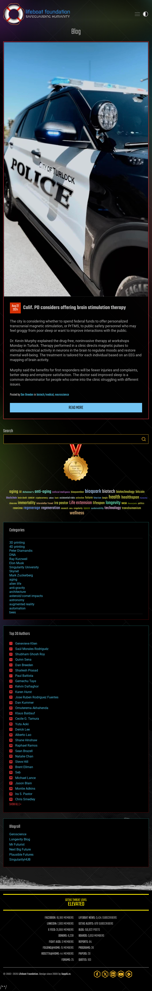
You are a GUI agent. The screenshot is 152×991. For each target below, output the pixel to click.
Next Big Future (20, 849)
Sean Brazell (24, 751)
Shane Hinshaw (26, 740)
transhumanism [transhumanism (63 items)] (131, 508)
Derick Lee (22, 729)
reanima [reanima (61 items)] (18, 508)
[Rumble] (129, 974)
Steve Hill (21, 762)
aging (13, 579)
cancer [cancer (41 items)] (31, 498)
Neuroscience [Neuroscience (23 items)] (132, 504)
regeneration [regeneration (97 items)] (50, 508)
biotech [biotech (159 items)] (108, 491)
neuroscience (62, 394)
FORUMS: (66, 960)
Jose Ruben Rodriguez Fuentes (36, 697)
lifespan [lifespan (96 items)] (99, 503)
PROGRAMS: (85, 947)
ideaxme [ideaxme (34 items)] (13, 503)
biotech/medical (45, 394)
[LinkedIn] (113, 974)
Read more (76, 407)
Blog (76, 32)
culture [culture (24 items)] (51, 498)
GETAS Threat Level (76, 903)
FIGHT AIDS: (55, 942)
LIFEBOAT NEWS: (87, 917)
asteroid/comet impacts (26, 596)
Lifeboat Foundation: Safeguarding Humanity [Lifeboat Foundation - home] (66, 14)
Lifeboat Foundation (28, 974)
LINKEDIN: (52, 923)
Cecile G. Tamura (27, 718)
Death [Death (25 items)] (57, 498)
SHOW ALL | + (15, 804)
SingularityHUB (19, 859)
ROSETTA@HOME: (50, 953)
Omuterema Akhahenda (31, 708)
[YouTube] (121, 974)
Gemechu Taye (25, 681)
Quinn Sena (23, 659)
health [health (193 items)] (114, 497)
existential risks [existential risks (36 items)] (67, 498)
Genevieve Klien (26, 643)
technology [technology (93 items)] (112, 508)
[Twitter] (105, 974)
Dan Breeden (27, 394)
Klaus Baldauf (25, 713)
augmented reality (21, 604)
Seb (18, 772)
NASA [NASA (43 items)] (124, 503)
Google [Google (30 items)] (105, 498)
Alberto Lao (23, 735)
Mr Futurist (17, 844)
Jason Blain (23, 783)
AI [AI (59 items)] (20, 492)
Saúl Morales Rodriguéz (31, 649)
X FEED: (52, 930)
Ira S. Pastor (23, 794)
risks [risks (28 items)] (71, 508)
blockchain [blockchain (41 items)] (11, 498)
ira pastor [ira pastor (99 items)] (61, 503)
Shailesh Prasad (26, 670)
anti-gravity (17, 588)
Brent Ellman (24, 767)
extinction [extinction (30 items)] (80, 498)
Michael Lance (25, 778)
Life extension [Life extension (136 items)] (80, 502)
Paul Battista (24, 676)
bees (12, 612)
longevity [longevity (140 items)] (113, 502)
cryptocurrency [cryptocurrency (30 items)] (42, 498)
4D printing (17, 547)
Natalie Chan (24, 756)
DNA (12, 555)
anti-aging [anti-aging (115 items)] (43, 491)
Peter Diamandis (20, 551)
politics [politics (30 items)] (141, 503)
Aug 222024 (15, 307)
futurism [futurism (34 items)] (97, 498)
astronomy (16, 600)
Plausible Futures (21, 854)
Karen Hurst (23, 692)
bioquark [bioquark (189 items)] (93, 491)
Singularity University (24, 567)
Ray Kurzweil (18, 559)
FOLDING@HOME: (51, 947)
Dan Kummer (24, 702)
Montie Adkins (25, 788)
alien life (15, 584)
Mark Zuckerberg (21, 575)
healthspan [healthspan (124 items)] (130, 497)
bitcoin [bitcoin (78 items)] (140, 492)
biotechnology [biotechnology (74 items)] (125, 492)
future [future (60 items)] (89, 498)
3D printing (17, 542)
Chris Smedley (25, 799)
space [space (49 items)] (87, 508)
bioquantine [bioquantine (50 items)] (77, 492)
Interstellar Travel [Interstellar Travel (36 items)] (44, 503)
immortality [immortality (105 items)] (26, 503)
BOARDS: (83, 935)
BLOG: (81, 930)
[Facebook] (97, 974)
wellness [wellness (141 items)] (77, 513)
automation (17, 608)
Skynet (14, 571)
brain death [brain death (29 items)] (22, 498)
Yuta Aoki (22, 724)
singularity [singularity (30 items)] (78, 508)
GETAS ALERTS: (86, 923)
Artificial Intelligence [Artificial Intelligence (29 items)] (61, 492)
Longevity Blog (19, 839)
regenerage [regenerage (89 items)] (32, 508)
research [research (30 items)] (64, 508)
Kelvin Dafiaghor (27, 686)
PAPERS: (83, 953)
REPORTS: (83, 942)
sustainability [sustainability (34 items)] (97, 508)
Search (143, 439)
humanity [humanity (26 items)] (143, 498)
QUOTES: (83, 960)
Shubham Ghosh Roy (30, 654)
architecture (17, 592)
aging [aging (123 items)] (13, 491)
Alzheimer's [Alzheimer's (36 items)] (28, 492)
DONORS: (62, 935)
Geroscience (17, 834)
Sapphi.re (65, 974)
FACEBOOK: (50, 917)
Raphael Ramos (26, 745)
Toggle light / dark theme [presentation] (145, 14)
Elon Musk (16, 563)
